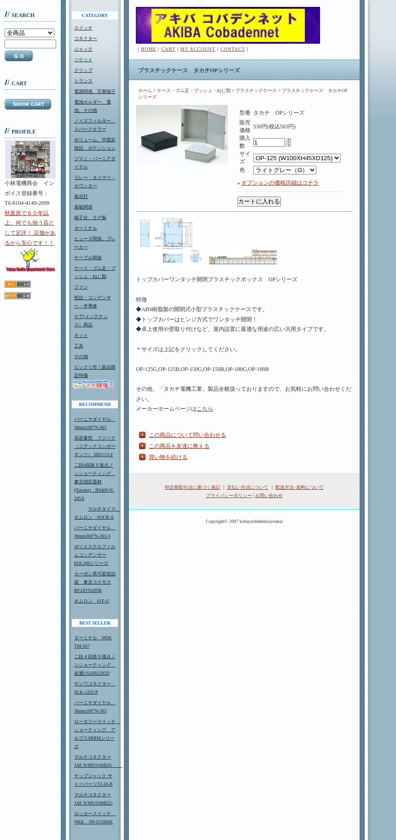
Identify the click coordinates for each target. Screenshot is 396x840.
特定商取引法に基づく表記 (192, 487)
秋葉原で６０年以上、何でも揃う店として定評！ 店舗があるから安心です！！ (30, 241)
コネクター (85, 38)
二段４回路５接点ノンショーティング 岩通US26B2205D (95, 665)
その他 (81, 356)
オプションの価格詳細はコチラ (280, 183)
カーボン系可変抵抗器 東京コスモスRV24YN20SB (95, 582)
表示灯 (81, 196)
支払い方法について (247, 487)
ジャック (83, 49)
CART (168, 49)
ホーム (145, 90)
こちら (205, 409)
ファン (81, 287)
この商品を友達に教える (179, 446)
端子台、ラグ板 (90, 217)
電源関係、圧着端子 (95, 91)
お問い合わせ (269, 495)
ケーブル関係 (88, 257)
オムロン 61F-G (91, 600)
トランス (83, 80)
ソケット (83, 59)
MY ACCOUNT (198, 49)
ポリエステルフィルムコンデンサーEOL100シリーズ (95, 555)
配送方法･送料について (299, 487)
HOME (148, 49)
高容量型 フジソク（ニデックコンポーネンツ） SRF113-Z (95, 446)
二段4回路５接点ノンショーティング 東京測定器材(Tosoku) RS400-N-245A (95, 482)
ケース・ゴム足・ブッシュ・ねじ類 (194, 90)
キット (81, 335)
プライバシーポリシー (229, 495)
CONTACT (233, 49)
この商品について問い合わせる (187, 435)
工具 (78, 345)
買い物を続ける (168, 457)
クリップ (83, 70)
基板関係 (83, 206)
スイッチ (83, 27)
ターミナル (85, 228)
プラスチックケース (256, 90)
